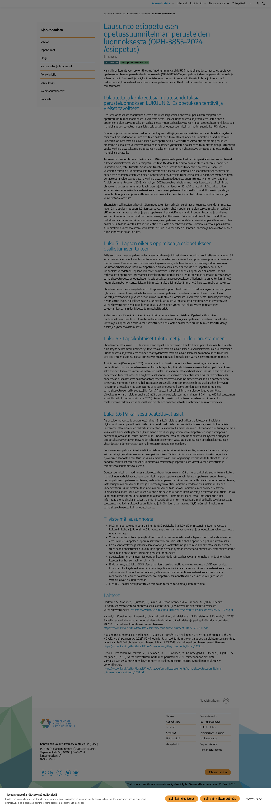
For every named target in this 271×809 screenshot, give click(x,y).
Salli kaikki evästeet (181, 798)
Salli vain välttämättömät (220, 798)
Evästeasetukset (253, 798)
